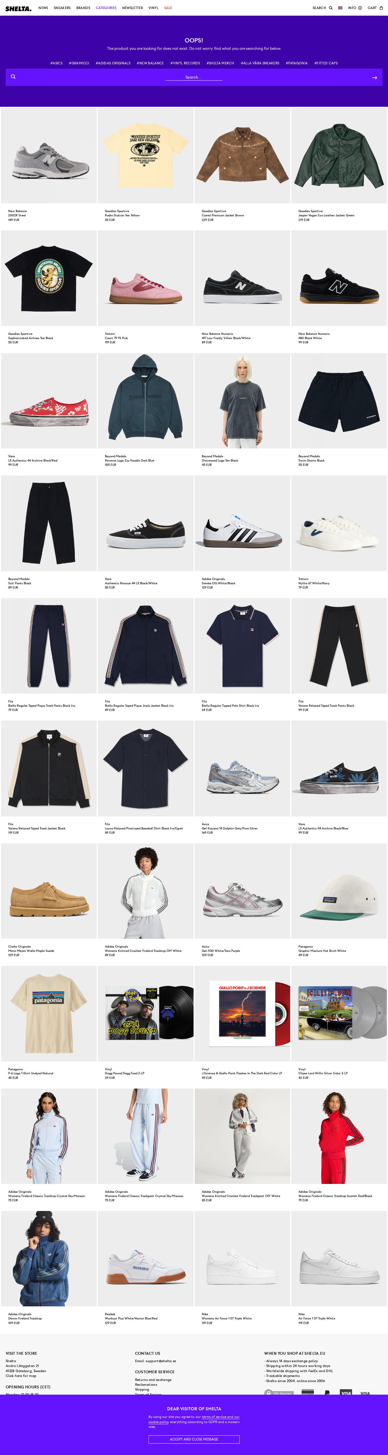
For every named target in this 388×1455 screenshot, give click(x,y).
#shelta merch (220, 63)
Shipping (142, 1390)
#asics (56, 63)
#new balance (150, 63)
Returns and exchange (153, 1380)
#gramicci (79, 63)
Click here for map (21, 1376)
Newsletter (132, 8)
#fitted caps (326, 63)
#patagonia (297, 63)
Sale (168, 8)
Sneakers (62, 8)
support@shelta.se (161, 1361)
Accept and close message (194, 1439)
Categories (106, 8)
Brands (83, 8)
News (43, 8)
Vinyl (154, 8)
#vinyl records (185, 63)
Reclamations (146, 1385)
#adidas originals (113, 63)
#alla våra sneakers (260, 63)
